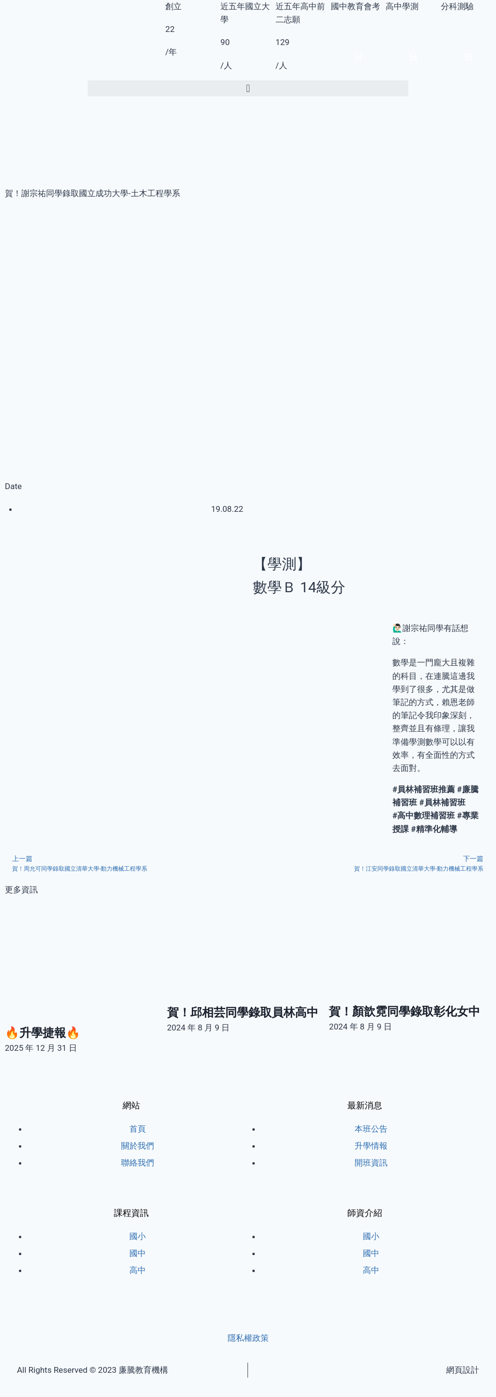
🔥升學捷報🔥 (42, 1033)
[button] (248, 88)
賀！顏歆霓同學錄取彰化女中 (404, 1011)
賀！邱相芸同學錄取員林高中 (242, 1012)
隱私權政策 (248, 1338)
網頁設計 (462, 1370)
